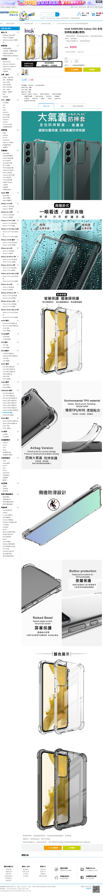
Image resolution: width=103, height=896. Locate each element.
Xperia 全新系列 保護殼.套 (10, 421)
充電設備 (5, 96)
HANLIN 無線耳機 (8, 158)
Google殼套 (6, 336)
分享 (24, 79)
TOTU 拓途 (6, 549)
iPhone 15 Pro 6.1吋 (8, 301)
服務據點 (8, 7)
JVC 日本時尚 (7, 160)
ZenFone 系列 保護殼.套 (10, 323)
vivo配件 (4, 431)
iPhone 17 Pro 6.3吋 (8, 220)
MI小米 (5, 465)
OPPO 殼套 (6, 376)
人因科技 (5, 184)
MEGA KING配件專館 (9, 532)
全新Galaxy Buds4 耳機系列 (10, 41)
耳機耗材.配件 (7, 189)
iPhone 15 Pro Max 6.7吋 (10, 310)
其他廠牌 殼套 (7, 452)
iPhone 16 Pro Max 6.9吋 (10, 273)
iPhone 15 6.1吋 (6, 284)
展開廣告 (99, 1)
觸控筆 (5, 480)
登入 (83, 13)
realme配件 (5, 382)
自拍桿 (5, 486)
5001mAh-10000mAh (9, 64)
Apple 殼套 (6, 195)
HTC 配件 (4, 342)
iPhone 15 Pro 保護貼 (9, 306)
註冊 (88, 13)
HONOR (5, 442)
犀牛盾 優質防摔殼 (8, 556)
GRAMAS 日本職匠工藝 (10, 522)
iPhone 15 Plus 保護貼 (9, 298)
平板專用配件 (5, 458)
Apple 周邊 (5, 193)
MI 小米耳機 (6, 165)
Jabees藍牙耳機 (7, 163)
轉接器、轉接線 (7, 92)
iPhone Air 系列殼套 (8, 215)
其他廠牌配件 (5, 440)
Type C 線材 (6, 82)
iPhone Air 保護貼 (8, 217)
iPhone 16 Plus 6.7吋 (8, 257)
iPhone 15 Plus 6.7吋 (8, 293)
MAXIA (5, 539)
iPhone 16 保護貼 (8, 253)
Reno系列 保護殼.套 (8, 367)
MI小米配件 (5, 351)
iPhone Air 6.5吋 (7, 212)
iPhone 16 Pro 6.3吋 (8, 265)
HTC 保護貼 (6, 347)
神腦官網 (8, 869)
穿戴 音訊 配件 (10, 23)
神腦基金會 (8, 871)
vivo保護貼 (6, 436)
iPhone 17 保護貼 (8, 209)
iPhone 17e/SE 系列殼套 (10, 242)
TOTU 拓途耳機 (7, 180)
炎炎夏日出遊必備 (8, 53)
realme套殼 (6, 385)
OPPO (5, 470)
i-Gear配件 (6, 524)
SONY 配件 (5, 418)
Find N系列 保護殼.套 (9, 371)
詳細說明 (88, 888)
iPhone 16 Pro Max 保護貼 (10, 281)
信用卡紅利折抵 (70, 52)
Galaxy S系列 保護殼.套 (10, 403)
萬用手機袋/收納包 (8, 502)
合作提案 (25, 876)
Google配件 (5, 334)
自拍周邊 (4, 483)
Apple (4, 133)
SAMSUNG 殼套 (46, 23)
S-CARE (74, 7)
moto (4, 447)
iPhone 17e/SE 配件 (8, 240)
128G (4, 110)
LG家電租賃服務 (75, 18)
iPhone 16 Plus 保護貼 (9, 262)
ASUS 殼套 (6, 328)
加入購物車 (74, 69)
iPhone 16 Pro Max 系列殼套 (10, 278)
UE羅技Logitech (7, 182)
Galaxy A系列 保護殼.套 (9, 405)
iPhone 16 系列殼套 (8, 251)
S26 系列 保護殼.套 (8, 393)
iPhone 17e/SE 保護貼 (9, 245)
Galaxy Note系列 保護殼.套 (11, 410)
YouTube (90, 7)
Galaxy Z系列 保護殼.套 (9, 400)
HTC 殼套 (5, 345)
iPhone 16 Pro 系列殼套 (10, 268)
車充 (4, 94)
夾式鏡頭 (5, 488)
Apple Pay (80, 52)
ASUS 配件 (5, 320)
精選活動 (4, 46)
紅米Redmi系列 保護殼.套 (10, 356)
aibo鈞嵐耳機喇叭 (8, 156)
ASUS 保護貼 (7, 330)
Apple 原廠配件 (7, 200)
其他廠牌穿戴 (7, 145)
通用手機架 (6, 497)
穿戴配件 (5, 147)
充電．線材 (5, 74)
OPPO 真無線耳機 (8, 168)
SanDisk (5, 122)
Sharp (4, 450)
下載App (2, 7)
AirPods (58, 18)
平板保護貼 (6, 475)
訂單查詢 (25, 874)
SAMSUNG (6, 140)
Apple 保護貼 (6, 198)
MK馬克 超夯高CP (8, 534)
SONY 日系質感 (7, 172)
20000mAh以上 (7, 69)
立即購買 (92, 69)
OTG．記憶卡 (5, 100)
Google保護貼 (7, 339)
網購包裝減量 (43, 876)
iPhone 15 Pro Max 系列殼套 (10, 314)
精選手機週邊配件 (7, 494)
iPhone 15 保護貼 (8, 289)
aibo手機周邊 (6, 517)
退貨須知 (43, 869)
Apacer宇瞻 (6, 117)
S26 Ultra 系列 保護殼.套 (10, 398)
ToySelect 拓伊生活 (8, 551)
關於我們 (8, 874)
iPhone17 (43, 18)
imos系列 (5, 527)
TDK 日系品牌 (7, 177)
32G (4, 105)
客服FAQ (43, 871)
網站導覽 (8, 880)
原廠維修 (43, 874)
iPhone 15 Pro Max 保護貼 (10, 317)
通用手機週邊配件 (8, 504)
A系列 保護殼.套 (7, 374)
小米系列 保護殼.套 (8, 353)
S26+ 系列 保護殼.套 (9, 395)
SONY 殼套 (6, 426)
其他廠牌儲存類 (7, 127)
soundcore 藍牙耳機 (8, 175)
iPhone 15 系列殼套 (8, 287)
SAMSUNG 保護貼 (8, 415)
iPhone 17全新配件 (8, 37)
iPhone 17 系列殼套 (8, 206)
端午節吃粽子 (65, 18)
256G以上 (6, 112)
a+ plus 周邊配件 (8, 515)
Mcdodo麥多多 (7, 537)
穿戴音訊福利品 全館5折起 (10, 55)
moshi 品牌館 (6, 541)
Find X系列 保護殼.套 (9, 369)
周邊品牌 (4, 507)
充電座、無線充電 (8, 77)
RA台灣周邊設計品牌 (9, 546)
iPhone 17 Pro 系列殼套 (10, 223)
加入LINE (82, 7)
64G (4, 107)
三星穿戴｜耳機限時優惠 (10, 51)
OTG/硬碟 (6, 102)
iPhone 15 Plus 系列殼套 (10, 295)
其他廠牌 (5, 187)
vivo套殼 (5, 434)
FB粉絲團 (98, 7)
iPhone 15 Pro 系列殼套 (10, 304)
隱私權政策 (8, 878)
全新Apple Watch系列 (9, 35)
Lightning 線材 (7, 84)
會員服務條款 (8, 876)
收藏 (31, 79)
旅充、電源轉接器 (8, 80)
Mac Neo (52, 18)
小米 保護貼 (6, 360)
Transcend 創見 (7, 124)
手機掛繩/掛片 (7, 499)
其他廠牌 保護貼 (7, 455)
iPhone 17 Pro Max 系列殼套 (10, 233)
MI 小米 (5, 137)
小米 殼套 (5, 358)
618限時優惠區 (7, 48)
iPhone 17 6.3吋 (6, 203)
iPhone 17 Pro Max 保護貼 (10, 236)
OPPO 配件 (5, 364)
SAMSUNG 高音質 (8, 170)
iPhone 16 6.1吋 (6, 248)
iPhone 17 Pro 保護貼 (9, 225)
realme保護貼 (7, 387)
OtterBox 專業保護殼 (9, 544)
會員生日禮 (26, 871)
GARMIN (5, 135)
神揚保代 (13, 7)
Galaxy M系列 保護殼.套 (10, 408)
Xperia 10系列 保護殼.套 (10, 423)
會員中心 (85, 15)
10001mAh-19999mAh (9, 66)
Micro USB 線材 (7, 87)
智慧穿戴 (4, 130)
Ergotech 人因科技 (8, 142)
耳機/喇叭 (4, 150)
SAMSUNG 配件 (28, 23)
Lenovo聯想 (6, 463)
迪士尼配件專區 (7, 553)
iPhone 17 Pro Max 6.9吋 (10, 229)
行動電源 (4, 59)
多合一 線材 (6, 89)
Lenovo (5, 445)
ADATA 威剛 (6, 115)
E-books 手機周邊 (8, 520)
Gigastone (6, 119)
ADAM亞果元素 (7, 510)
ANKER (5, 512)
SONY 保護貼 (7, 428)
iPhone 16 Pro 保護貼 (9, 270)
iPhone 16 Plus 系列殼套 (10, 259)
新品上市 (4, 32)
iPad (48, 18)
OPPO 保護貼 (7, 379)
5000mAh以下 (7, 61)
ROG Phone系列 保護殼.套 (10, 326)
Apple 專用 (6, 153)
